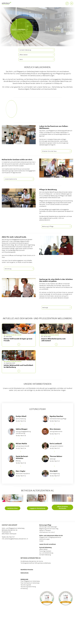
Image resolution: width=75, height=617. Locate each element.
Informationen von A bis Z (47, 532)
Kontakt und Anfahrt (9, 525)
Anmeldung (24, 588)
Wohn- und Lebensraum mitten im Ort (51, 535)
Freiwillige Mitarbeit (45, 551)
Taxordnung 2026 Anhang (28, 586)
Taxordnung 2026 (26, 585)
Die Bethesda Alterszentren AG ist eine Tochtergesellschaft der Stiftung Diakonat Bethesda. (36, 562)
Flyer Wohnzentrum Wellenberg (30, 583)
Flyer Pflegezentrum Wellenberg (30, 581)
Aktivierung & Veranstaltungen (48, 527)
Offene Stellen (43, 549)
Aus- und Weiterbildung (46, 553)
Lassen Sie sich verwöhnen (47, 544)
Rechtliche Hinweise (27, 569)
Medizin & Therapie (45, 530)
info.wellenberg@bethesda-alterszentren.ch (15, 539)
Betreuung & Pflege (45, 525)
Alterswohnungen (44, 539)
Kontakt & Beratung (45, 555)
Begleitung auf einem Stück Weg (48, 528)
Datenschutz (24, 573)
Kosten (41, 541)
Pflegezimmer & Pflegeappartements (50, 537)
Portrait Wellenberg (45, 547)
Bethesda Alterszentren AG (30, 558)
